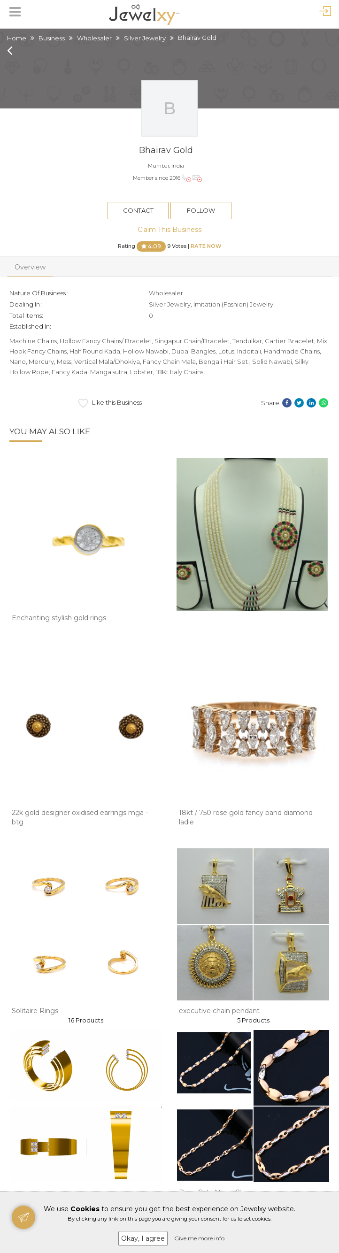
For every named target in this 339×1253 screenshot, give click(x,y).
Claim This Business (169, 229)
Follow (201, 210)
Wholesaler (94, 38)
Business (52, 38)
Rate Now (206, 245)
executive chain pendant (219, 1011)
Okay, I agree (143, 1238)
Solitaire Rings (35, 1011)
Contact (138, 210)
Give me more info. (200, 1238)
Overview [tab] (30, 267)
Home (16, 38)
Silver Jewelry (145, 38)
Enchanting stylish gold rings (59, 618)
